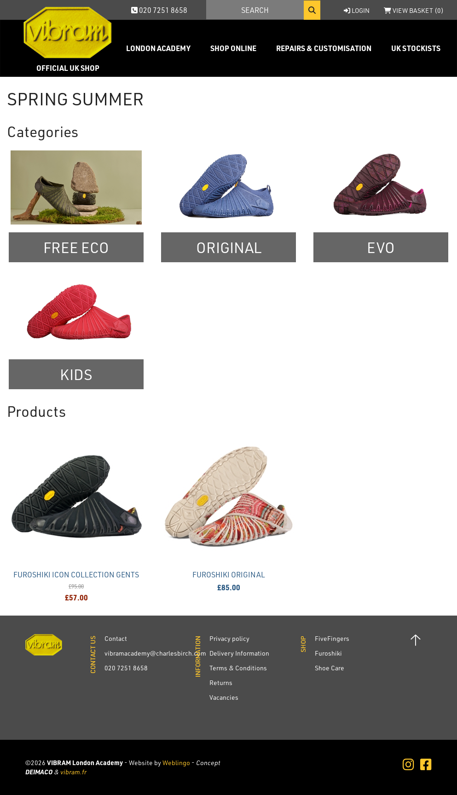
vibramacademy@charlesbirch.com (155, 653)
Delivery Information (239, 653)
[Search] (255, 9)
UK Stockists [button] (415, 48)
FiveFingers (332, 638)
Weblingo (176, 762)
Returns (220, 682)
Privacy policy (229, 638)
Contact (115, 638)
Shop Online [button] (233, 48)
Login (357, 10)
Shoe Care (329, 667)
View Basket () (414, 10)
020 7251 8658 (159, 10)
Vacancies (223, 697)
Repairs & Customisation (323, 48)
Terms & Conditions (238, 667)
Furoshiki (328, 653)
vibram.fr (73, 771)
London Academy (158, 48)
